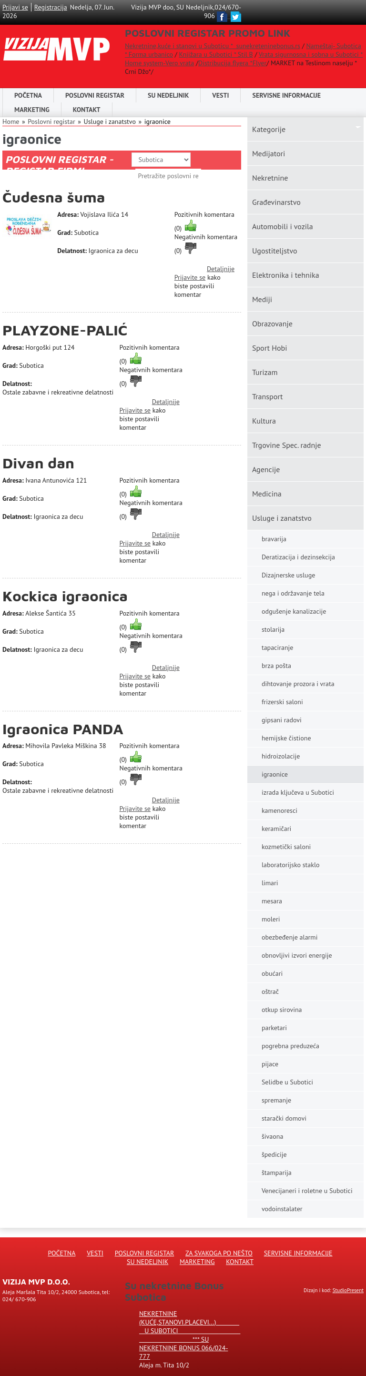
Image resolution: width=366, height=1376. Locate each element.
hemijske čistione (286, 738)
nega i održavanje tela (293, 593)
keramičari (276, 828)
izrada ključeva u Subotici (298, 792)
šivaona (272, 1136)
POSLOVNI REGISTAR (94, 95)
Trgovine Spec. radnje (286, 445)
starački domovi (284, 1118)
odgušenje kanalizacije (294, 611)
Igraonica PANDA (62, 729)
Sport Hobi (269, 348)
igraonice (157, 121)
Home (10, 121)
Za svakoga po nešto (219, 1253)
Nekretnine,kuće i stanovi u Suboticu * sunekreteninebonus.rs (212, 45)
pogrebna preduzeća (290, 1046)
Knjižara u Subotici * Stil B (216, 54)
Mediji (262, 299)
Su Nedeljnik (147, 1261)
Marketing (32, 109)
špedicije (274, 1154)
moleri (271, 919)
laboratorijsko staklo (291, 864)
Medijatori (268, 153)
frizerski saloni (282, 702)
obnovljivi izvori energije (297, 955)
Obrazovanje (272, 323)
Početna (28, 95)
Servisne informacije (286, 95)
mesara (272, 901)
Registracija (50, 7)
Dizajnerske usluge (288, 575)
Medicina (267, 493)
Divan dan (38, 463)
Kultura (264, 420)
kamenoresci (279, 810)
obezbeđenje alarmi (290, 937)
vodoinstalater (282, 1208)
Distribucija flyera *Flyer (232, 63)
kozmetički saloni (286, 846)
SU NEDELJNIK (168, 95)
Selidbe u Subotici (287, 1082)
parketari (274, 1027)
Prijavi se (15, 7)
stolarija (273, 629)
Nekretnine (270, 177)
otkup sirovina (282, 1009)
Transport (267, 396)
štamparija (277, 1172)
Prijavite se (189, 277)
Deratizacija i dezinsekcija (298, 557)
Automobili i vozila (282, 226)
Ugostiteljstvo (274, 250)
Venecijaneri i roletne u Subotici (307, 1190)
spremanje (276, 1100)
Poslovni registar (51, 121)
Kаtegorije (268, 129)
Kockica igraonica (65, 596)
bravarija (274, 539)
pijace (270, 1064)
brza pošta (276, 665)
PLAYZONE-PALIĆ (65, 330)
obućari (272, 973)
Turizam (265, 372)
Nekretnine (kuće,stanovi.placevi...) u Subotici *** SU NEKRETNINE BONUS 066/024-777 (189, 1335)
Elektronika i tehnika (285, 275)
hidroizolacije (281, 756)
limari (270, 883)
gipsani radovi (282, 720)
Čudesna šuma (53, 197)
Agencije (266, 469)
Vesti (220, 95)
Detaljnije (220, 268)
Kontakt (87, 109)
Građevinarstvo (276, 202)
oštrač (270, 991)
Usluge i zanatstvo (282, 518)
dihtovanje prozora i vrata (298, 683)
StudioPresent (348, 1290)
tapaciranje (278, 647)
